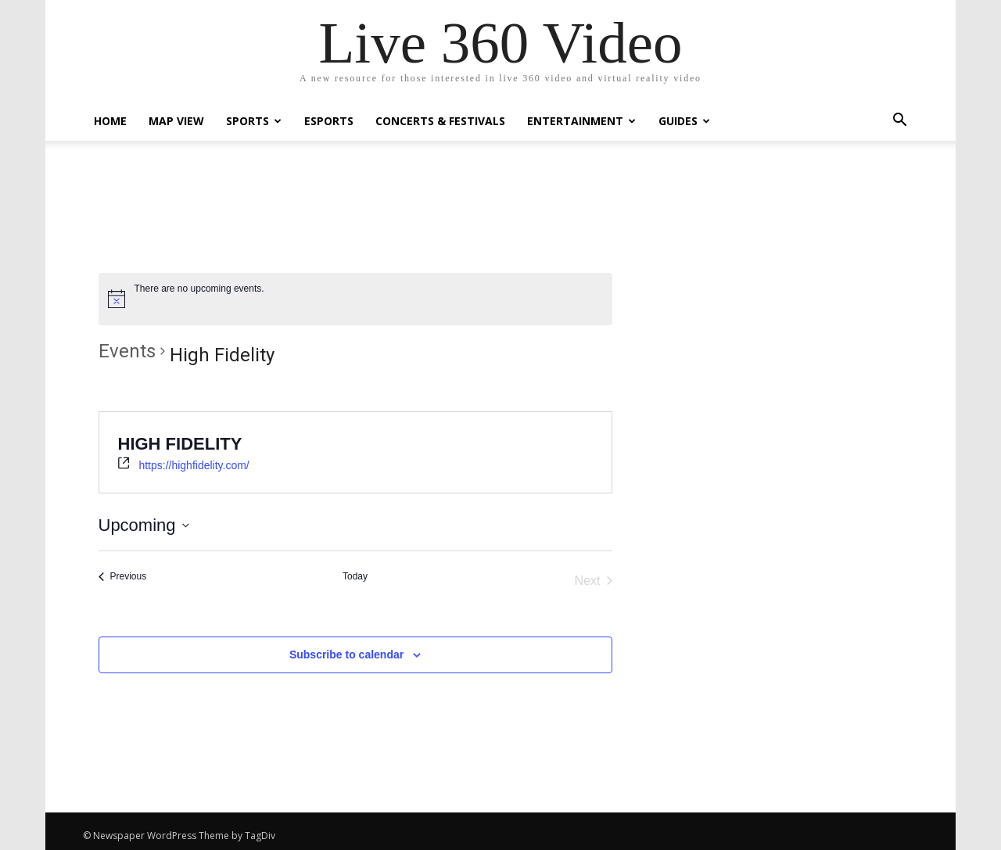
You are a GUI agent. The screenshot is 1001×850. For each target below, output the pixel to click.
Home (110, 120)
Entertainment (581, 120)
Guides (684, 120)
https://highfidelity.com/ (193, 465)
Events (127, 351)
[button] (899, 121)
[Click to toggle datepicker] (144, 525)
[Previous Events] (123, 576)
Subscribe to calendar (346, 654)
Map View (176, 120)
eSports (328, 120)
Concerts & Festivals (440, 120)
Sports (254, 120)
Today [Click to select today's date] (355, 576)
